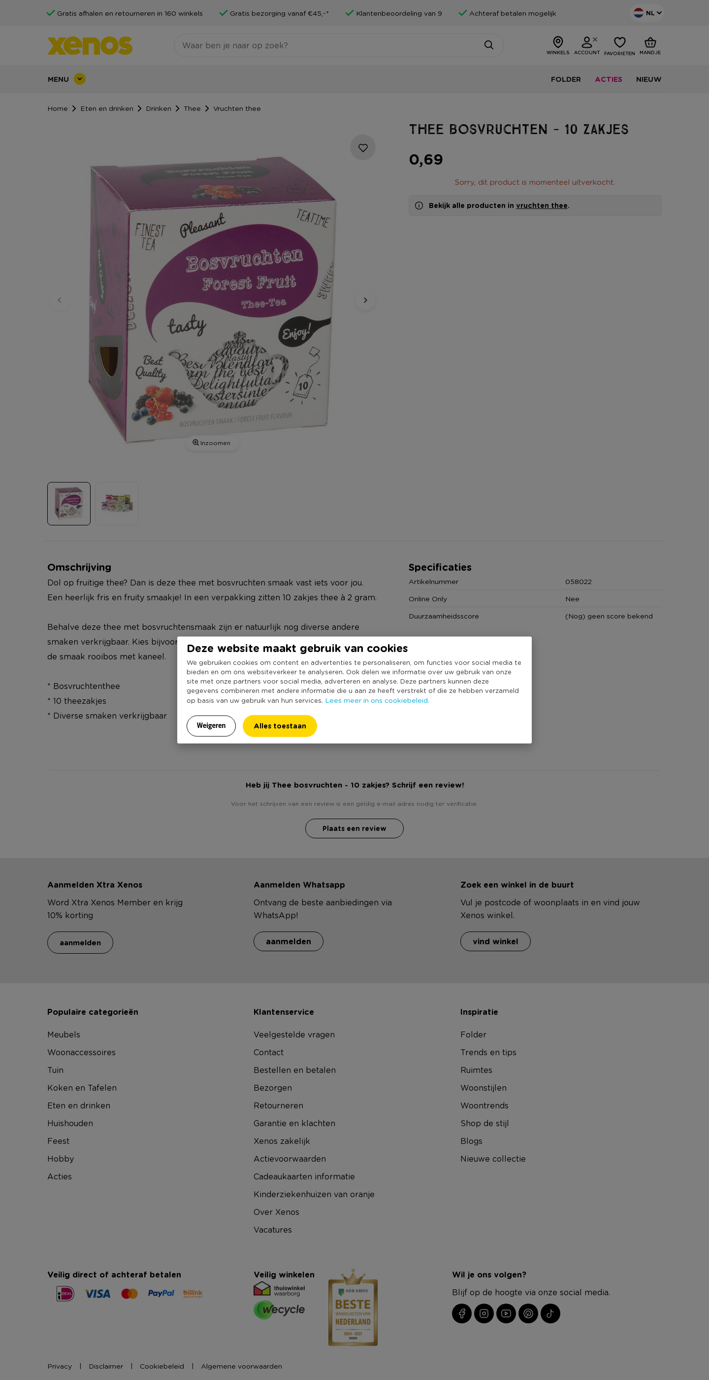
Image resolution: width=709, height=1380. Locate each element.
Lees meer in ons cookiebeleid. (377, 699)
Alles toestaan (280, 725)
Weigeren (211, 725)
